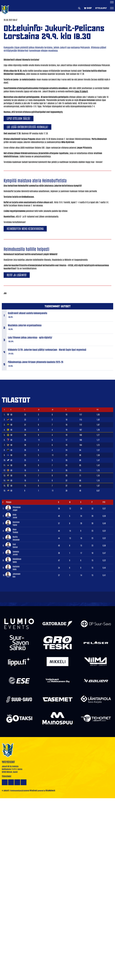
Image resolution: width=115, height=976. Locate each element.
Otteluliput (101, 8)
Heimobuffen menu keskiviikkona (25, 228)
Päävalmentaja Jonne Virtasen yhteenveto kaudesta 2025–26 (35, 361)
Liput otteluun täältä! (18, 118)
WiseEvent (33, 790)
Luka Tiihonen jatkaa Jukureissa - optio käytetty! (30, 337)
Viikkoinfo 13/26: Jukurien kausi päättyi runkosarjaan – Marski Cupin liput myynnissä (47, 349)
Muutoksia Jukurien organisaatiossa (24, 325)
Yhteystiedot (6, 776)
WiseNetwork (50, 790)
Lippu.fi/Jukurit (81, 91)
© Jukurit (5, 790)
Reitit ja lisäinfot (17, 275)
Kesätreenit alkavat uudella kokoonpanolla (27, 313)
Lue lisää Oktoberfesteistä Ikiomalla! (27, 127)
